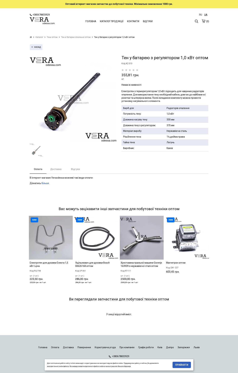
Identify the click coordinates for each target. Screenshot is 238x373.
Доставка (55, 169)
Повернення (84, 347)
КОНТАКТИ (133, 21)
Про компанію (127, 347)
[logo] (42, 21)
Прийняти (181, 365)
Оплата (38, 169)
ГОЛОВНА (90, 21)
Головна (42, 347)
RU (200, 14)
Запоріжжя (184, 347)
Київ (160, 347)
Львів (197, 347)
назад (36, 47)
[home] (31, 37)
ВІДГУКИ (148, 21)
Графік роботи (146, 347)
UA (205, 14)
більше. (45, 183)
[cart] (203, 21)
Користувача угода (105, 347)
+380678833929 (40, 14)
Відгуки (75, 169)
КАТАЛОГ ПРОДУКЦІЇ (111, 21)
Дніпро (170, 347)
